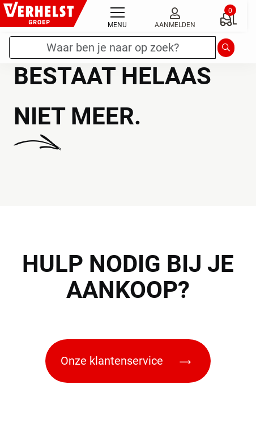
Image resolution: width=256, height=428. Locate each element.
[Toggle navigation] (117, 16)
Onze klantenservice (126, 361)
